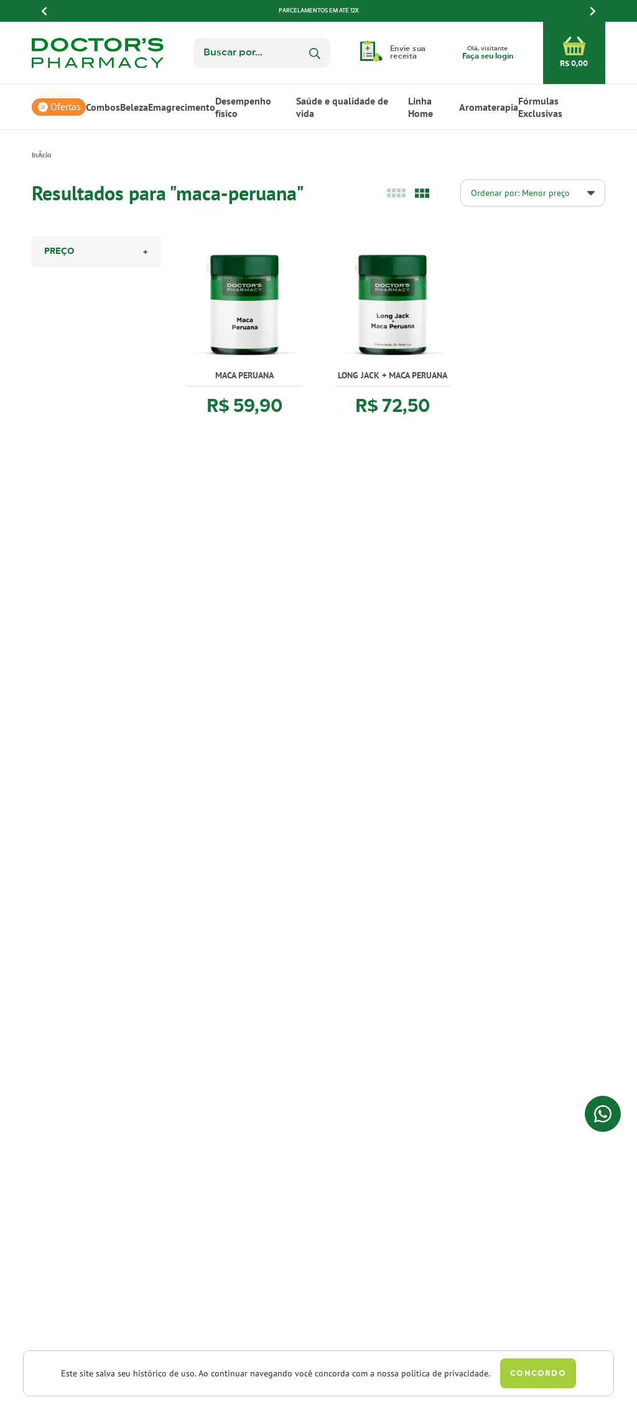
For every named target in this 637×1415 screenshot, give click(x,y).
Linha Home (420, 107)
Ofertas (65, 107)
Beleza (134, 107)
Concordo (537, 1374)
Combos (103, 107)
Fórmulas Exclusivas (540, 107)
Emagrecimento (181, 107)
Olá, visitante (487, 53)
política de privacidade (444, 1373)
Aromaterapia (488, 107)
